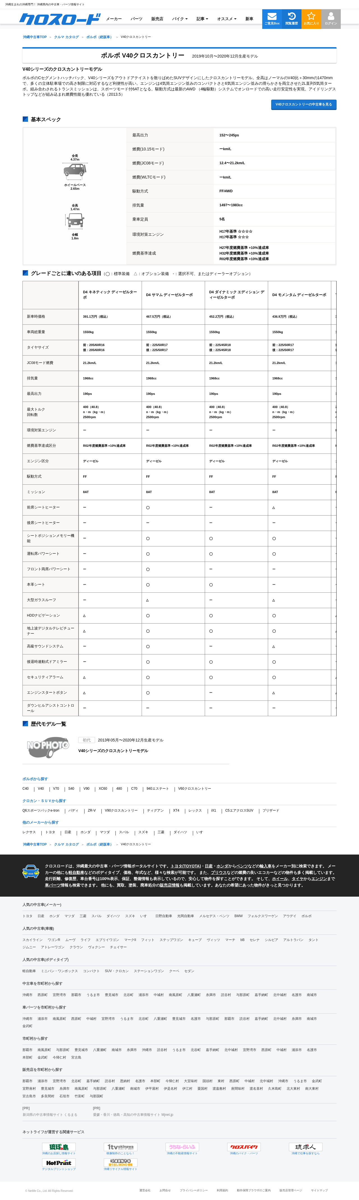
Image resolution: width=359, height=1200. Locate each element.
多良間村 (47, 1096)
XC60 (103, 789)
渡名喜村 (256, 1089)
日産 (68, 832)
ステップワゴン (171, 940)
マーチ (230, 940)
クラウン (76, 947)
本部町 (27, 1057)
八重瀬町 (194, 995)
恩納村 (125, 1081)
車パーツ (53, 885)
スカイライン (32, 940)
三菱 (161, 832)
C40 (25, 789)
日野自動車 (163, 916)
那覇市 (76, 995)
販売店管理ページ (291, 1190)
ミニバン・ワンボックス (59, 971)
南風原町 (175, 995)
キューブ (195, 940)
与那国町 (96, 1096)
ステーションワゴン (149, 971)
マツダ (105, 832)
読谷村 (226, 995)
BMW (238, 916)
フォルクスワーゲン (263, 916)
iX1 (213, 810)
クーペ (174, 971)
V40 (41, 789)
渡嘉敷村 (219, 1089)
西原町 (43, 995)
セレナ (255, 940)
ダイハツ (180, 832)
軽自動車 (76, 872)
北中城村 (280, 995)
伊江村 (187, 1089)
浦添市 (144, 995)
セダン (189, 971)
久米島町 (275, 1089)
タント (314, 940)
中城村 (159, 995)
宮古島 (76, 1057)
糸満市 (211, 995)
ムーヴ (70, 940)
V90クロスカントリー (121, 810)
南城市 (312, 995)
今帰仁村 (59, 1057)
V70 (56, 789)
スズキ (143, 832)
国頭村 (207, 1081)
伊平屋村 (152, 1089)
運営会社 (145, 1190)
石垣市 (64, 1096)
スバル (124, 832)
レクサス (29, 832)
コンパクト (91, 971)
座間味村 (238, 1089)
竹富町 (80, 1096)
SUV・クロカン (117, 971)
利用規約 (222, 1190)
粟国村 (202, 1089)
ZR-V (92, 810)
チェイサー (118, 947)
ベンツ (242, 866)
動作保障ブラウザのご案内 (254, 1190)
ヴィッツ (213, 940)
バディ (73, 810)
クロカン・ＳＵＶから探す (44, 801)
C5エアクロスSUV (239, 810)
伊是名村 (170, 1089)
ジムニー (29, 947)
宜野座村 (29, 1089)
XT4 (176, 810)
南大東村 (312, 1089)
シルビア (271, 940)
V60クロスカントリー (194, 789)
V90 (86, 789)
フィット (148, 940)
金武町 (27, 1026)
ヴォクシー (96, 947)
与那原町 (243, 995)
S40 (71, 789)
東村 (221, 1081)
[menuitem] (60, 18)
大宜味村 (190, 1081)
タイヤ (297, 878)
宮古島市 (29, 1096)
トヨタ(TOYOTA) (186, 866)
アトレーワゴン (53, 947)
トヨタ (50, 832)
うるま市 (93, 995)
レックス (195, 810)
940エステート (158, 789)
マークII (130, 940)
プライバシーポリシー (194, 1190)
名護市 (297, 995)
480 (119, 789)
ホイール (280, 878)
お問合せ (165, 1190)
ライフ (85, 940)
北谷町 (128, 995)
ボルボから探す (35, 779)
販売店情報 (170, 885)
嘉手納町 (261, 995)
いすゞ (201, 832)
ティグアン (155, 810)
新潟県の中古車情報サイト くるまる (50, 1115)
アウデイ (289, 916)
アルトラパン (293, 940)
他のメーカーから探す (40, 822)
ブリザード (271, 810)
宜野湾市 (59, 995)
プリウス (219, 872)
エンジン (319, 878)
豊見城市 (111, 995)
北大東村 (293, 1089)
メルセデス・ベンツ (214, 916)
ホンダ (85, 832)
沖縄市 (27, 995)
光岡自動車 (185, 916)
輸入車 (265, 866)
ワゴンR (54, 940)
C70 (134, 789)
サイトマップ (319, 1190)
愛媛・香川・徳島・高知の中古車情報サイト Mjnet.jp (133, 1115)
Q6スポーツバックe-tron (40, 810)
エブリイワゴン (107, 940)
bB (242, 940)
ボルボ (307, 916)
